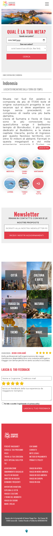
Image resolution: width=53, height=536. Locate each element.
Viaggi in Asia (34, 481)
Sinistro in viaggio (12, 478)
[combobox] (27, 48)
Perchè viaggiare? (12, 446)
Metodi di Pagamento (38, 456)
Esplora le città (11, 490)
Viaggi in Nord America (38, 471)
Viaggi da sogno (11, 500)
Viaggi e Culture (11, 493)
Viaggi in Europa (36, 478)
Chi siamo (33, 446)
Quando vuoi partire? (26, 36)
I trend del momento (12, 496)
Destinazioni (11, 75)
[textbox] (26, 48)
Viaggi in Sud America (38, 475)
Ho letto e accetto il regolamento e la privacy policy (20, 403)
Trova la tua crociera (13, 456)
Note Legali (34, 453)
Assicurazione (10, 468)
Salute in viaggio (11, 475)
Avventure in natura (12, 486)
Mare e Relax (9, 503)
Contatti (33, 449)
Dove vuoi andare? (26, 44)
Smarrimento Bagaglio (13, 471)
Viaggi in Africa (35, 468)
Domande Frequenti (12, 481)
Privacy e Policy (36, 459)
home (4, 75)
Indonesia (19, 75)
